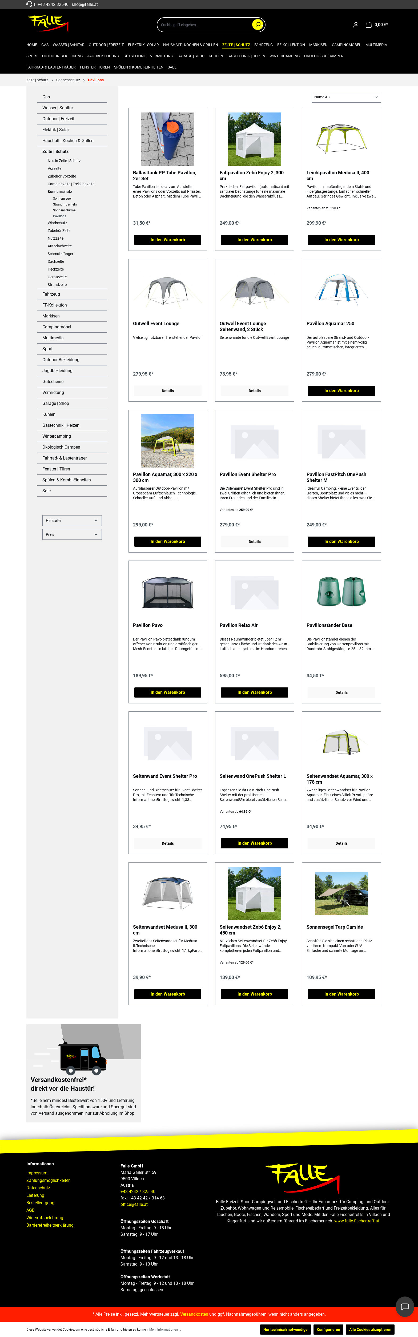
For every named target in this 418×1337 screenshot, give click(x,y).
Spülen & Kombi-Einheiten (66, 479)
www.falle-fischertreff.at (356, 1220)
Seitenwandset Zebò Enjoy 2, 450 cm (250, 930)
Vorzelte (54, 168)
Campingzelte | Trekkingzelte (71, 184)
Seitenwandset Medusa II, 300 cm (165, 930)
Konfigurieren (328, 1329)
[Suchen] (257, 24)
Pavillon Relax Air (239, 625)
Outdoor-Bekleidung (60, 359)
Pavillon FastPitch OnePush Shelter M (336, 477)
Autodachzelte (60, 246)
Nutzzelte (55, 238)
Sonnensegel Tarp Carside (335, 927)
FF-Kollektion (54, 305)
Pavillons (59, 216)
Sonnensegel (62, 198)
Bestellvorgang (40, 1202)
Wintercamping (56, 436)
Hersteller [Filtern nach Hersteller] (72, 520)
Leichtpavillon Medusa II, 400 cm (338, 175)
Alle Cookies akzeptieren (370, 1329)
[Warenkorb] (377, 24)
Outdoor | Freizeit (58, 118)
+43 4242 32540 (53, 4)
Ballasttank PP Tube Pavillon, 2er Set (164, 175)
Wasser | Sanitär (57, 107)
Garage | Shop (55, 403)
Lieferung (35, 1195)
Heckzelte (56, 269)
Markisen (51, 316)
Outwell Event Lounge (156, 323)
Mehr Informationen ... (165, 1329)
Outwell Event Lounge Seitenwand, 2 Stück (243, 326)
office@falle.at (134, 1204)
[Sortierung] (346, 97)
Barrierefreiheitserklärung (50, 1225)
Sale (46, 490)
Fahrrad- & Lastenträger (64, 458)
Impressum (36, 1172)
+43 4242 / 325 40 (137, 1191)
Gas (46, 96)
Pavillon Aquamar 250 (330, 323)
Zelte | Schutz (55, 151)
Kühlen (48, 414)
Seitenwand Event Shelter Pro (165, 776)
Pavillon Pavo (148, 625)
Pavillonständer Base (329, 625)
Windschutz (57, 223)
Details (168, 391)
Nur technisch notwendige (285, 1329)
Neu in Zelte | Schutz (64, 161)
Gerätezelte (57, 277)
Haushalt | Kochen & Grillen (68, 140)
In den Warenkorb (168, 239)
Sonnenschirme (64, 210)
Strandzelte (57, 285)
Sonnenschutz (60, 192)
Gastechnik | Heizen (60, 425)
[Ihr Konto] (355, 24)
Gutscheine (52, 381)
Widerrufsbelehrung (44, 1217)
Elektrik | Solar (55, 129)
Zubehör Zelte (59, 230)
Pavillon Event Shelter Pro (248, 474)
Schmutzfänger (60, 254)
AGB (30, 1210)
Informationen (40, 1163)
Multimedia (53, 337)
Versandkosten (194, 1314)
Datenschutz (38, 1187)
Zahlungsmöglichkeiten (48, 1180)
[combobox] (211, 24)
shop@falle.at (85, 4)
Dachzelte (56, 261)
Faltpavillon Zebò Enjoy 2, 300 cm (252, 175)
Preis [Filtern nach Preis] (72, 534)
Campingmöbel (56, 326)
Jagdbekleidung (57, 370)
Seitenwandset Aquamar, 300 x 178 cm (340, 779)
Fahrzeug (51, 294)
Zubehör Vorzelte (62, 176)
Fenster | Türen (56, 469)
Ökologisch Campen (61, 447)
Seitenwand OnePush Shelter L (253, 776)
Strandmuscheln (65, 204)
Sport (47, 348)
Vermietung (53, 392)
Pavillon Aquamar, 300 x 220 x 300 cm (165, 477)
